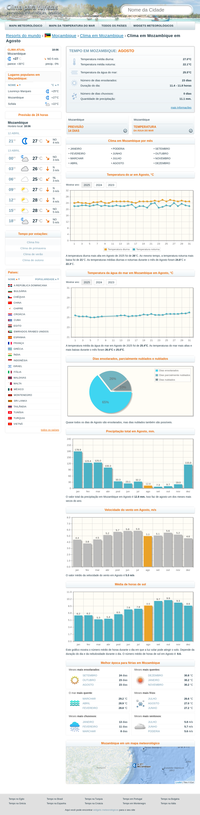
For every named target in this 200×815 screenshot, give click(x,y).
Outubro (161, 153)
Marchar (76, 158)
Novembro (163, 158)
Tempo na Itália (168, 803)
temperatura (145, 128)
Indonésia (20, 360)
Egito (17, 325)
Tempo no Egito (16, 799)
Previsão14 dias (75, 128)
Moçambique (64, 35)
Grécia (18, 348)
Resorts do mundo (23, 35)
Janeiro (76, 148)
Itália (17, 372)
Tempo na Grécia (17, 803)
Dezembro (162, 163)
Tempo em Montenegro (134, 803)
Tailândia (20, 406)
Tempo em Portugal (132, 799)
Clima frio (33, 242)
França (19, 343)
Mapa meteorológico (25, 25)
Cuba (17, 320)
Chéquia (19, 297)
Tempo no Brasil (55, 799)
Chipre (18, 308)
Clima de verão (33, 254)
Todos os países (114, 25)
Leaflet (179, 782)
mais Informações (181, 107)
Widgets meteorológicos (153, 25)
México (19, 389)
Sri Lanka (20, 400)
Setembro (162, 148)
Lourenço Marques (19, 91)
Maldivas (20, 377)
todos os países (50, 429)
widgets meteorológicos (106, 809)
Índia (17, 354)
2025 (87, 184)
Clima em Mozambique (101, 35)
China (17, 302)
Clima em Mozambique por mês (130, 140)
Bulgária (20, 291)
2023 (111, 184)
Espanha (19, 337)
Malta (18, 383)
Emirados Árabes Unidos (31, 331)
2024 (99, 184)
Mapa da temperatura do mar (72, 25)
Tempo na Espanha (56, 803)
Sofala (12, 103)
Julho (117, 158)
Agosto (118, 163)
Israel (17, 366)
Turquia (19, 418)
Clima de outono (33, 260)
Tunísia (19, 412)
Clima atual (16, 49)
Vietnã (18, 423)
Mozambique (16, 97)
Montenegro (23, 395)
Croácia (19, 314)
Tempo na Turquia (94, 799)
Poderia (119, 148)
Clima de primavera (33, 248)
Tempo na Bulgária (170, 799)
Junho (117, 153)
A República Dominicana (30, 285)
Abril (74, 163)
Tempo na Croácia (94, 803)
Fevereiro (77, 153)
